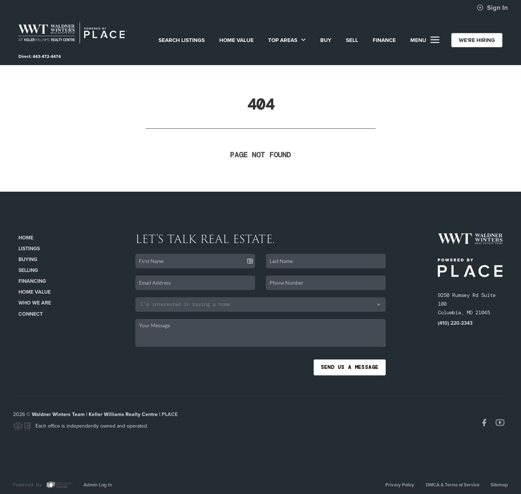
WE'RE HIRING (477, 40)
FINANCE (384, 40)
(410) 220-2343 (455, 323)
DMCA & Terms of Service (452, 485)
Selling (28, 270)
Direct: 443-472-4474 (39, 56)
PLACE (170, 416)
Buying (27, 259)
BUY (325, 40)
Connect (30, 314)
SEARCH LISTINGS (181, 40)
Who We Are (34, 303)
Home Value (236, 40)
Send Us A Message (350, 367)
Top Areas (287, 40)
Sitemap (499, 485)
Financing (32, 281)
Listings (29, 249)
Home (25, 238)
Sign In (492, 7)
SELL (352, 40)
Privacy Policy (399, 485)
